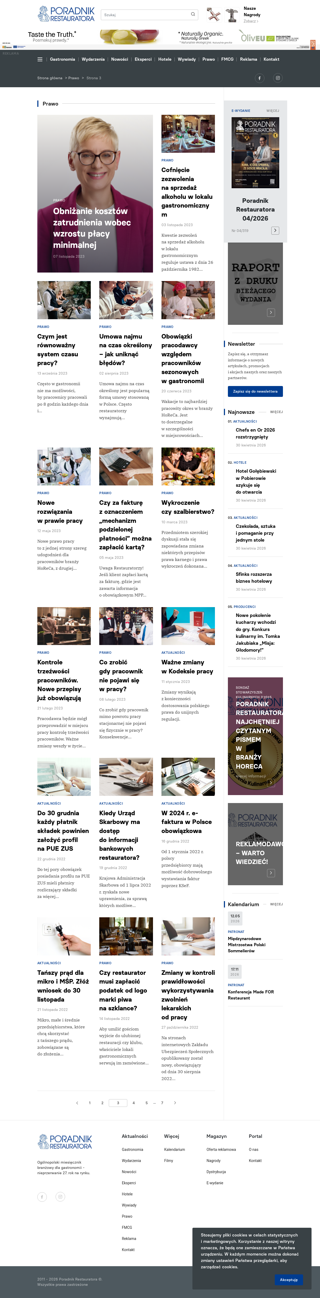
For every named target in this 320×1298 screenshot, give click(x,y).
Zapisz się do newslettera (255, 391)
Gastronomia (62, 59)
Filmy (168, 1161)
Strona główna (49, 78)
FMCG (227, 59)
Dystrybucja (216, 1172)
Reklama (248, 59)
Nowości (119, 59)
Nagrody (213, 1161)
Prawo (208, 59)
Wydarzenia (93, 59)
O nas (253, 1149)
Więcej (273, 111)
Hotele (165, 59)
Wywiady (187, 59)
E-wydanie (214, 1183)
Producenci (245, 607)
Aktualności (245, 421)
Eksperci (143, 59)
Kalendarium (174, 1149)
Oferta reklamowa (221, 1149)
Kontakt (272, 59)
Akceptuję (289, 1280)
